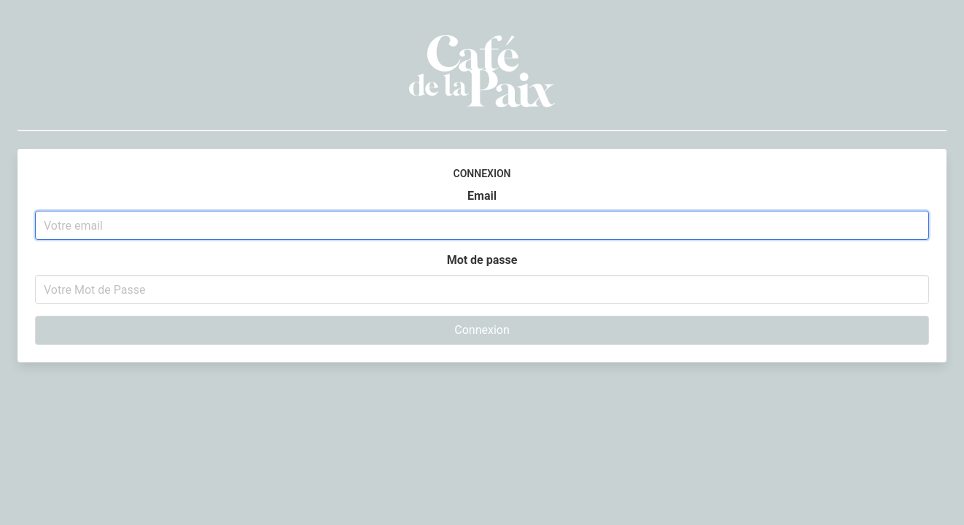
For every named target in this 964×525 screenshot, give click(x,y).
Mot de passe (482, 260)
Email (482, 196)
